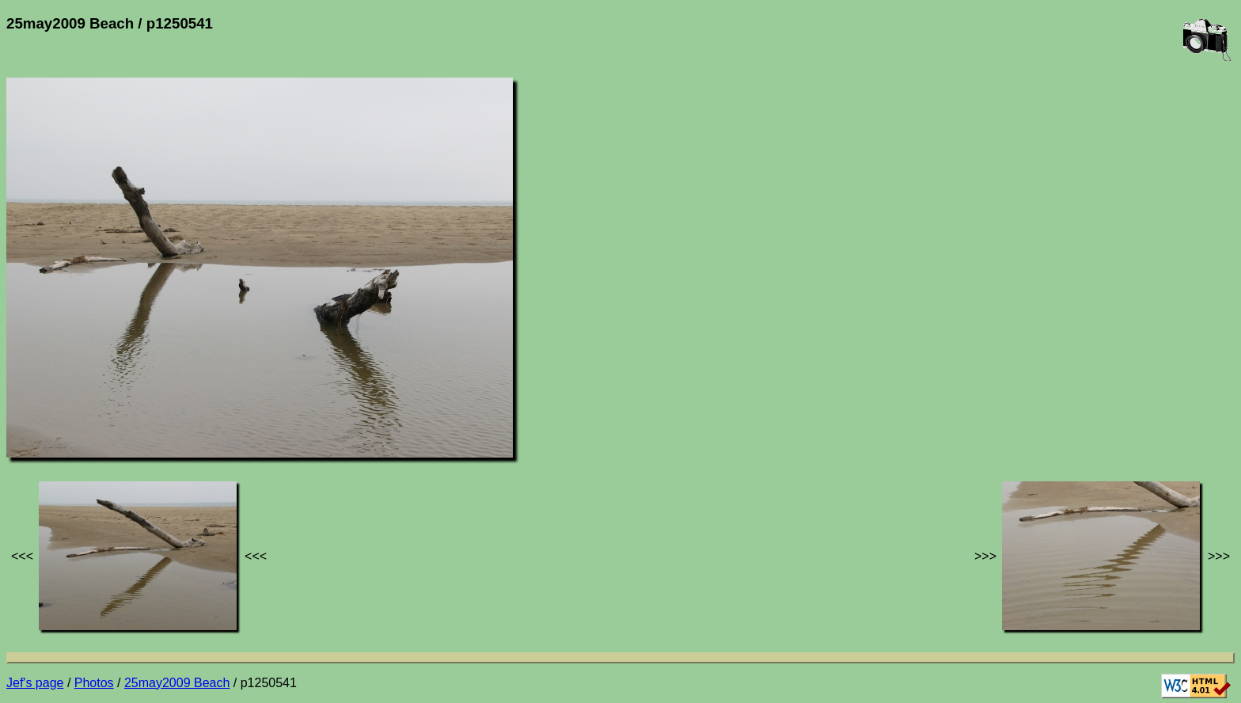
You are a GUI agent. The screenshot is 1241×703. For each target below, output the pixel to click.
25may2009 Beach (177, 683)
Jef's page (34, 683)
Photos (94, 683)
